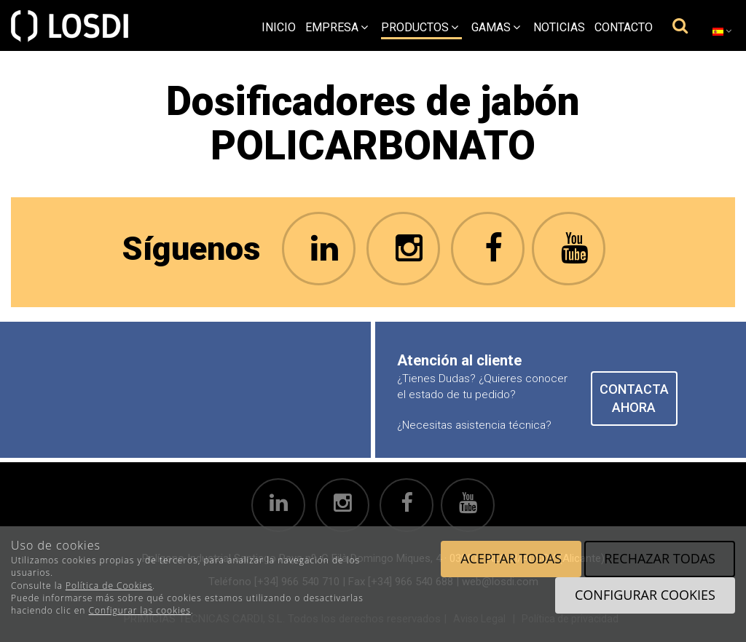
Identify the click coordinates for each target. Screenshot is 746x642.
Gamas (495, 27)
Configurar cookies (645, 594)
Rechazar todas (659, 558)
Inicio (279, 27)
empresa (336, 27)
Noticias (559, 27)
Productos (419, 27)
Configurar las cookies (140, 610)
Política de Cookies (109, 585)
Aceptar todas (511, 558)
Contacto (623, 27)
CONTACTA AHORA (634, 398)
